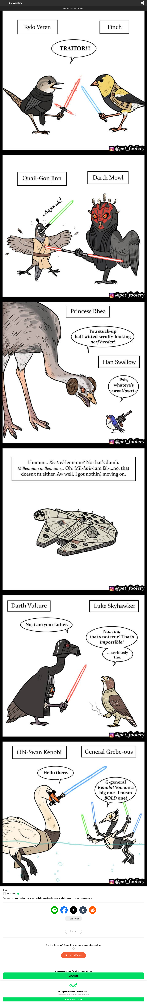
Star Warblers (15, 3)
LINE (54, 910)
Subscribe (74, 918)
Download (73, 976)
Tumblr (83, 910)
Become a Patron (73, 955)
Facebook (64, 910)
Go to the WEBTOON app (73, 999)
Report (73, 931)
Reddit (92, 910)
